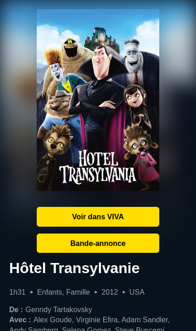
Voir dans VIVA (98, 216)
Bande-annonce (98, 243)
